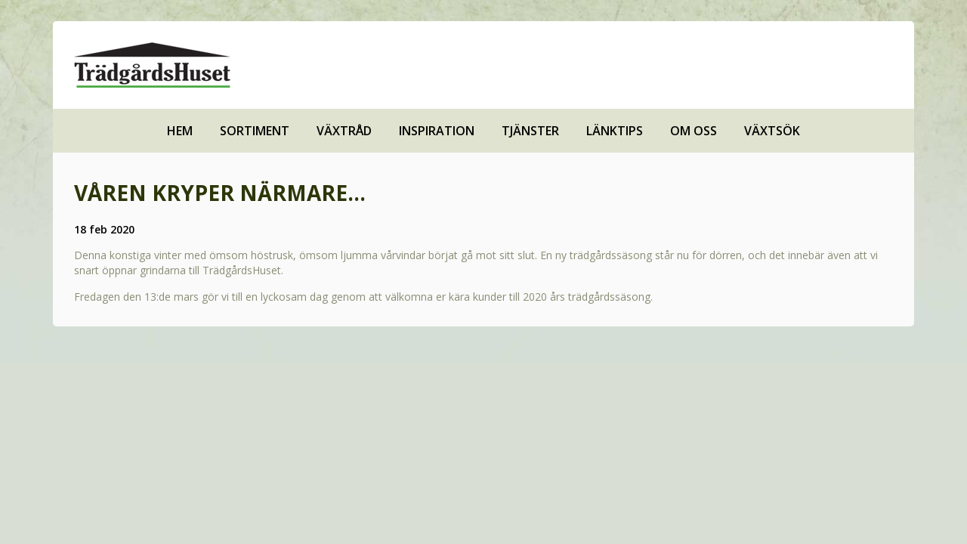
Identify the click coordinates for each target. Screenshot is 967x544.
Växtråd (344, 130)
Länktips (614, 130)
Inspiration (436, 130)
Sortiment (254, 130)
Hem (180, 130)
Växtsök (772, 130)
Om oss (693, 130)
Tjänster (530, 130)
